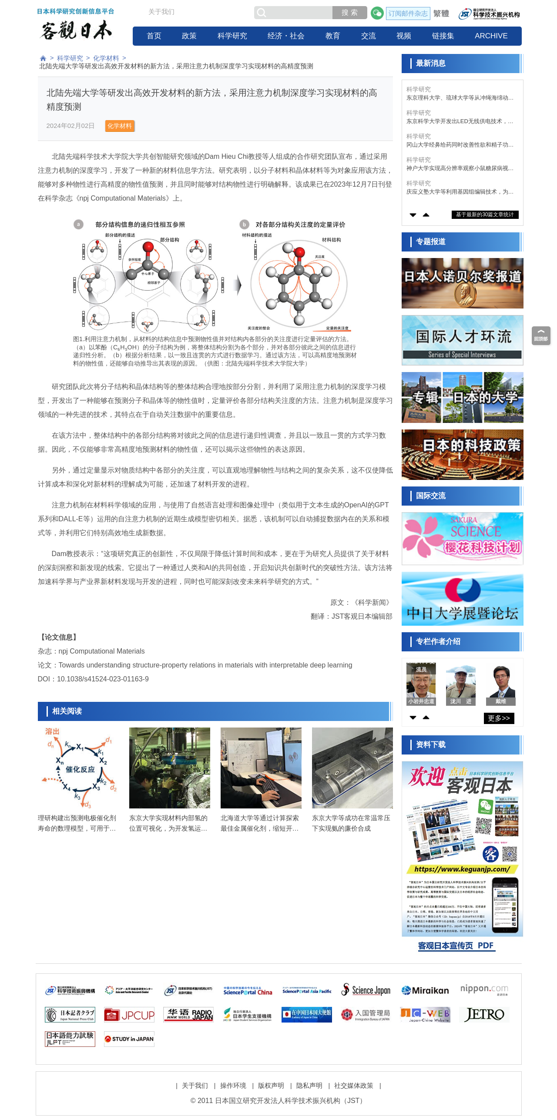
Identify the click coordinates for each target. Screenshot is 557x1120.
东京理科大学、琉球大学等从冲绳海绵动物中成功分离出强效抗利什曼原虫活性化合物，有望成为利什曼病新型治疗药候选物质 (460, 98)
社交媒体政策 (353, 1085)
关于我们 (161, 11)
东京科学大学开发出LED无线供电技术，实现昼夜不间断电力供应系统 (459, 121)
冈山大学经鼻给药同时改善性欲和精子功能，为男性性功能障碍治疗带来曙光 (457, 145)
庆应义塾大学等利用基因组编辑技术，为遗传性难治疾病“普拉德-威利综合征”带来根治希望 (460, 192)
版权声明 (271, 1085)
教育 (332, 36)
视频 (403, 36)
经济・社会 (286, 36)
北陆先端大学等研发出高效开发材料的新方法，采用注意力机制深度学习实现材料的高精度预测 (176, 66)
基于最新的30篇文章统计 (485, 214)
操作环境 (233, 1085)
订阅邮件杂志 (408, 13)
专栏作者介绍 (438, 641)
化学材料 (106, 58)
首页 (154, 36)
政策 (189, 36)
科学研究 (232, 36)
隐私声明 (309, 1085)
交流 (368, 36)
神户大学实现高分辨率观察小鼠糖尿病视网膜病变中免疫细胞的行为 (460, 168)
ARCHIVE (491, 36)
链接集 (443, 36)
